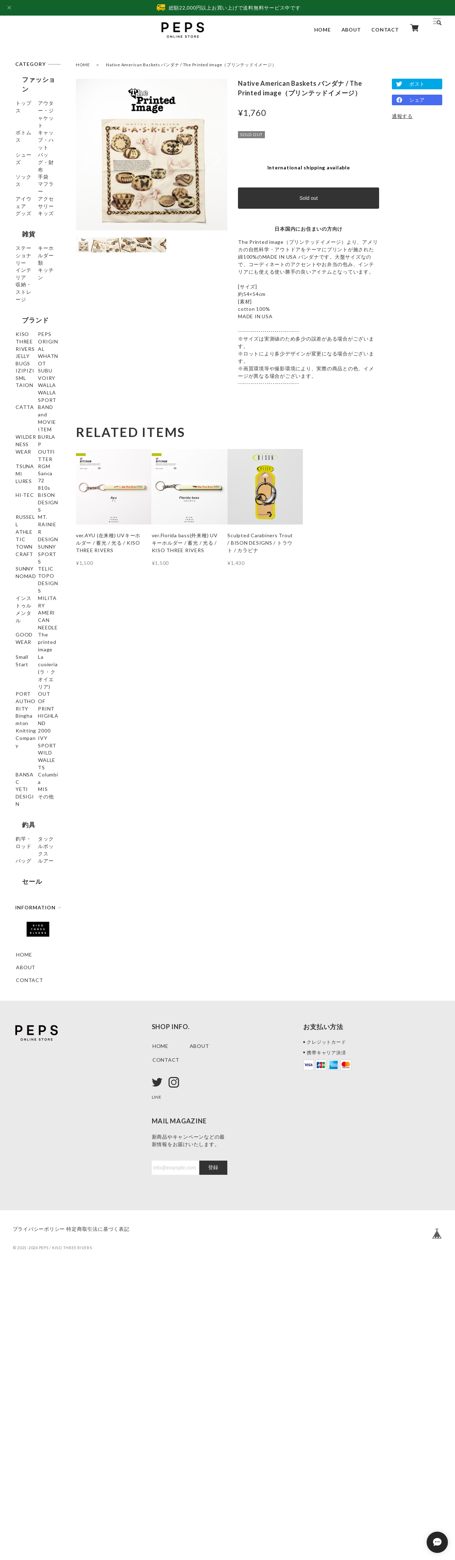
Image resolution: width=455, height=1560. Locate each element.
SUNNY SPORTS (36, 742)
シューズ (26, 154)
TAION (25, 486)
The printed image (30, 862)
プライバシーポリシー (39, 1517)
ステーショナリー (37, 290)
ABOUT (351, 30)
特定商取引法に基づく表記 (108, 1517)
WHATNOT (30, 422)
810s (22, 650)
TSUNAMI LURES (28, 595)
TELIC (24, 767)
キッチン (26, 329)
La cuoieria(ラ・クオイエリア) (35, 895)
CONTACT (385, 30)
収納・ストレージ (37, 341)
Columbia (27, 1023)
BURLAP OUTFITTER (31, 575)
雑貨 (22, 275)
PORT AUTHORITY (32, 915)
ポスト (417, 84)
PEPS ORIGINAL (36, 396)
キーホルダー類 (34, 303)
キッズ (24, 256)
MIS (21, 1049)
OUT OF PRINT (35, 932)
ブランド (28, 360)
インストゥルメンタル (37, 796)
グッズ (24, 243)
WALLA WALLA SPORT (34, 502)
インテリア (29, 316)
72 (19, 637)
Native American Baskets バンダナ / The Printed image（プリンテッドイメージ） (191, 64)
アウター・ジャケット (37, 111)
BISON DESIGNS (36, 676)
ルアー (24, 1135)
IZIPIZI (25, 435)
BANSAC (27, 1011)
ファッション (35, 79)
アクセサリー (32, 230)
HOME (322, 30)
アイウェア (29, 217)
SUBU (23, 447)
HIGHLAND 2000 (37, 972)
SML (21, 460)
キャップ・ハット (37, 141)
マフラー (26, 205)
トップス (26, 95)
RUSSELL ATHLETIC (29, 692)
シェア (417, 100)
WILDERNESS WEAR (33, 555)
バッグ (24, 1122)
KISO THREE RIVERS (32, 380)
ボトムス (26, 128)
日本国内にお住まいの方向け (308, 229)
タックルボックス (37, 1109)
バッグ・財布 (32, 166)
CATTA (25, 518)
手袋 (21, 192)
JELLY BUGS (31, 409)
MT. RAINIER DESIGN (32, 712)
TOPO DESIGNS (36, 780)
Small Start (29, 879)
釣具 (22, 1080)
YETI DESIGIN (34, 1036)
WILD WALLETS (35, 998)
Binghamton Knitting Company (31, 952)
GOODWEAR (32, 846)
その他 (24, 1062)
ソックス (26, 179)
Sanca (23, 625)
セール (25, 1153)
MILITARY (28, 813)
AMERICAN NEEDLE (30, 829)
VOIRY (24, 473)
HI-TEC (25, 663)
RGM (22, 612)
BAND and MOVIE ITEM (32, 534)
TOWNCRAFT (33, 729)
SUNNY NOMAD (36, 754)
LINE (157, 1384)
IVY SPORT (30, 985)
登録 (213, 1455)
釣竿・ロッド (32, 1096)
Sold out (308, 198)
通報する (402, 116)
